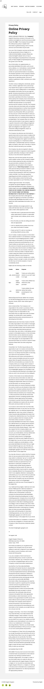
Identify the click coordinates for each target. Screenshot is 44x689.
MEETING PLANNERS (30, 6)
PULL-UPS (29, 12)
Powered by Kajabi (37, 682)
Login (40, 12)
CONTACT (35, 12)
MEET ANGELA (14, 6)
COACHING (39, 6)
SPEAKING (21, 6)
